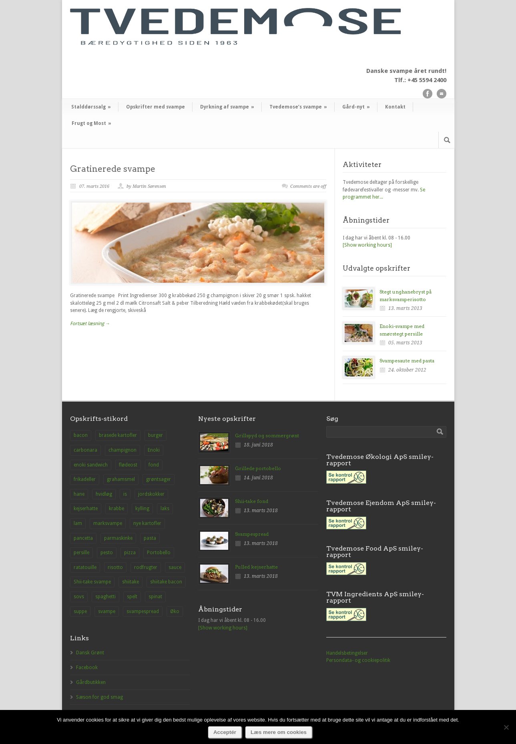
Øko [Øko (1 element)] (174, 611)
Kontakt (395, 107)
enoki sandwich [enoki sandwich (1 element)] (91, 465)
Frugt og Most (91, 123)
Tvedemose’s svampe (298, 107)
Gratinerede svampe (112, 169)
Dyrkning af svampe (227, 107)
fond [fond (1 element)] (154, 465)
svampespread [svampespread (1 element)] (142, 611)
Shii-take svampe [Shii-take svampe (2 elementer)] (92, 582)
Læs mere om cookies (279, 732)
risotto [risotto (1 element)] (115, 567)
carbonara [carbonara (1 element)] (85, 450)
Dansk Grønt (90, 653)
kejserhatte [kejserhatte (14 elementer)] (86, 508)
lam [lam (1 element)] (78, 523)
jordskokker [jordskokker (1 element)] (151, 494)
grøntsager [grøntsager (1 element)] (158, 479)
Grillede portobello (258, 468)
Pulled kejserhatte (256, 567)
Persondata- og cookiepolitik (358, 660)
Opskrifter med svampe (155, 107)
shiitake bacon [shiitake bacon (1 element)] (166, 582)
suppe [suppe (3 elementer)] (80, 611)
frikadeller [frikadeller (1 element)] (85, 479)
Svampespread (252, 534)
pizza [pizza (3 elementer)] (130, 552)
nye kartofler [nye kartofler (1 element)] (147, 523)
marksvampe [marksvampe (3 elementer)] (107, 523)
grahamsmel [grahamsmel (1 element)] (121, 479)
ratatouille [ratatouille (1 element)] (85, 567)
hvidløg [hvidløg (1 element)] (104, 494)
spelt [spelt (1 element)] (132, 596)
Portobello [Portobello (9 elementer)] (159, 552)
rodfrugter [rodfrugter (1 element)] (145, 567)
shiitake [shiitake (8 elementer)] (130, 582)
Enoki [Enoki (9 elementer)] (154, 450)
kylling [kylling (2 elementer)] (142, 508)
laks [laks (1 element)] (165, 508)
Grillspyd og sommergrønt (267, 435)
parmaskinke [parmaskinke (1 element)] (118, 538)
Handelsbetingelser (347, 653)
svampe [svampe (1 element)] (106, 611)
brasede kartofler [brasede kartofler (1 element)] (118, 435)
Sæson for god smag (99, 697)
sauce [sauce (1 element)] (175, 567)
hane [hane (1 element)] (79, 494)
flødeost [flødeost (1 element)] (128, 465)
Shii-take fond (251, 501)
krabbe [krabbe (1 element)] (116, 508)
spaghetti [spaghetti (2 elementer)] (105, 596)
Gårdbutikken (91, 682)
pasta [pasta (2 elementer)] (150, 538)
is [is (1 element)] (125, 494)
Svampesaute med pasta (406, 361)
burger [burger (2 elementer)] (155, 435)
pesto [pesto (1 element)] (106, 552)
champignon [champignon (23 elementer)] (122, 450)
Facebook (87, 667)
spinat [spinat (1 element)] (155, 596)
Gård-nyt (356, 107)
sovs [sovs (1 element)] (79, 596)
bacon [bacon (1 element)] (81, 435)
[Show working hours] (367, 245)
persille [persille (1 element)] (81, 552)
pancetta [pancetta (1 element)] (83, 538)
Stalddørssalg (91, 107)
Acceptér (224, 732)
